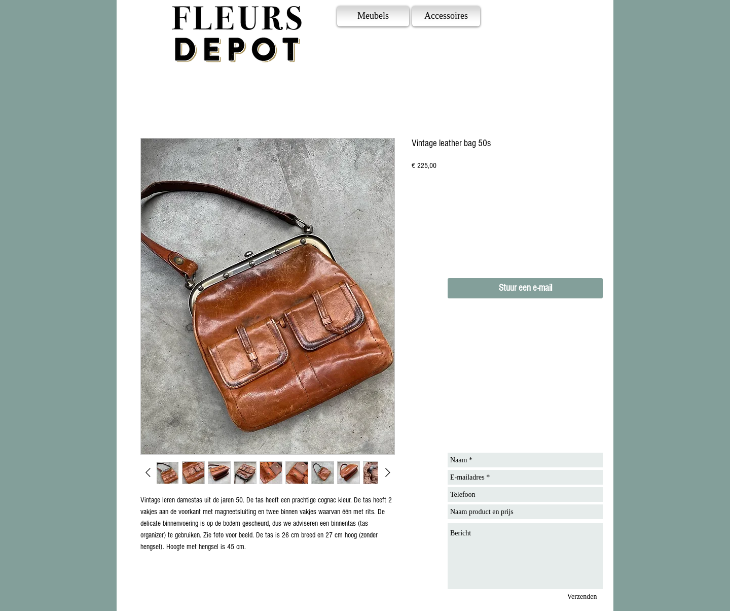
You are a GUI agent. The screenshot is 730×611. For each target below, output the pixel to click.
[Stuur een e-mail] (525, 288)
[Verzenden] (582, 596)
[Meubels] (373, 16)
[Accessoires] (446, 16)
